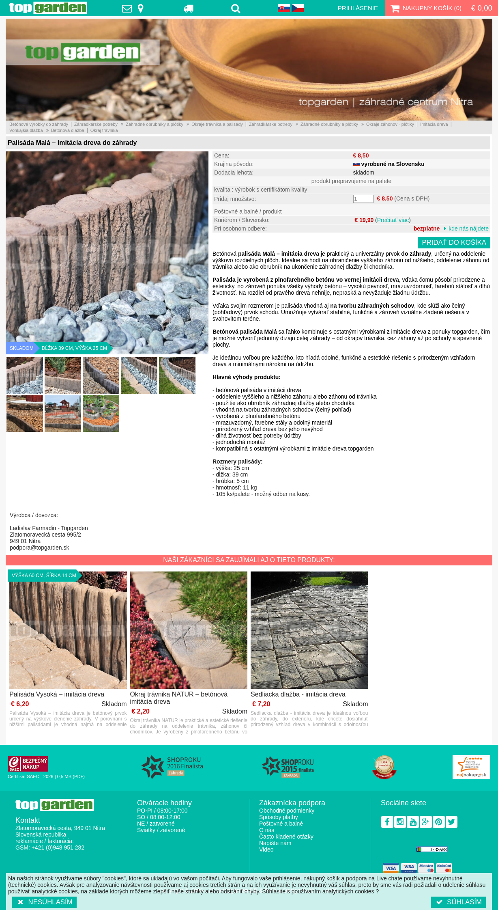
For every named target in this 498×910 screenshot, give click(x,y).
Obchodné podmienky (286, 810)
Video (266, 849)
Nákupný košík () (425, 8)
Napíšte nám (275, 843)
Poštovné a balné (281, 823)
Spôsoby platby (278, 817)
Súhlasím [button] (458, 902)
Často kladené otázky (286, 836)
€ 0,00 (481, 8)
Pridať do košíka (454, 242)
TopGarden (48, 8)
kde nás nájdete (469, 228)
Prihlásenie (358, 7)
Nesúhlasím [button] (44, 902)
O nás (266, 830)
